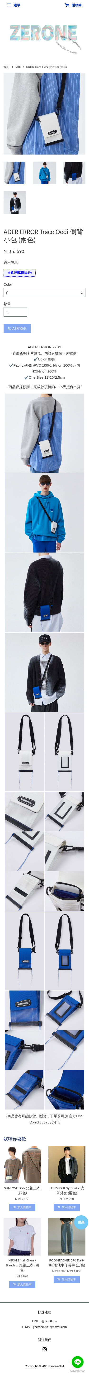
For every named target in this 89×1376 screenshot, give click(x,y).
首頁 (6, 67)
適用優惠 (11, 262)
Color (8, 284)
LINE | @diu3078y (44, 1321)
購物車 (73, 5)
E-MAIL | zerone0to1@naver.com (44, 1327)
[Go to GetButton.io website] (77, 1371)
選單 (13, 5)
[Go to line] (78, 1362)
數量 (7, 304)
